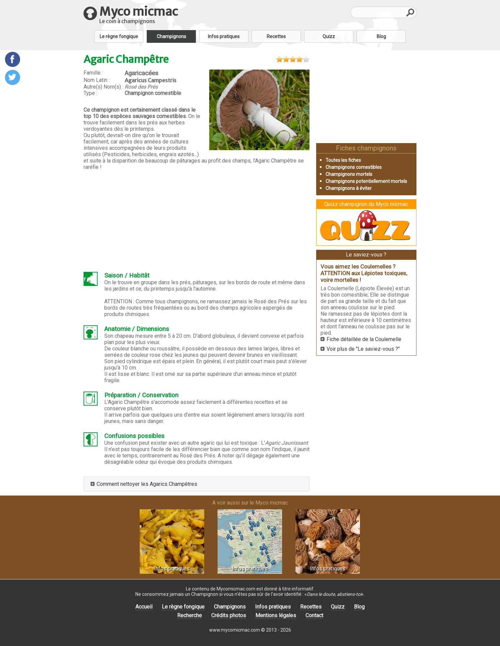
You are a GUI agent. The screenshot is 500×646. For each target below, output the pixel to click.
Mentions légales (275, 615)
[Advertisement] (196, 221)
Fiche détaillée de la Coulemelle (364, 339)
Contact (314, 615)
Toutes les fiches (343, 160)
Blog (381, 36)
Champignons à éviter (349, 188)
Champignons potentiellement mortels (366, 181)
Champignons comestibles (354, 167)
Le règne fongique (119, 36)
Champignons (171, 36)
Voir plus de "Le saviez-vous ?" (363, 349)
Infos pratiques (224, 36)
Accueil (143, 607)
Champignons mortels (349, 174)
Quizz (329, 36)
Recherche (189, 615)
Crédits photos (228, 615)
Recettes (276, 36)
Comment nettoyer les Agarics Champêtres (147, 484)
